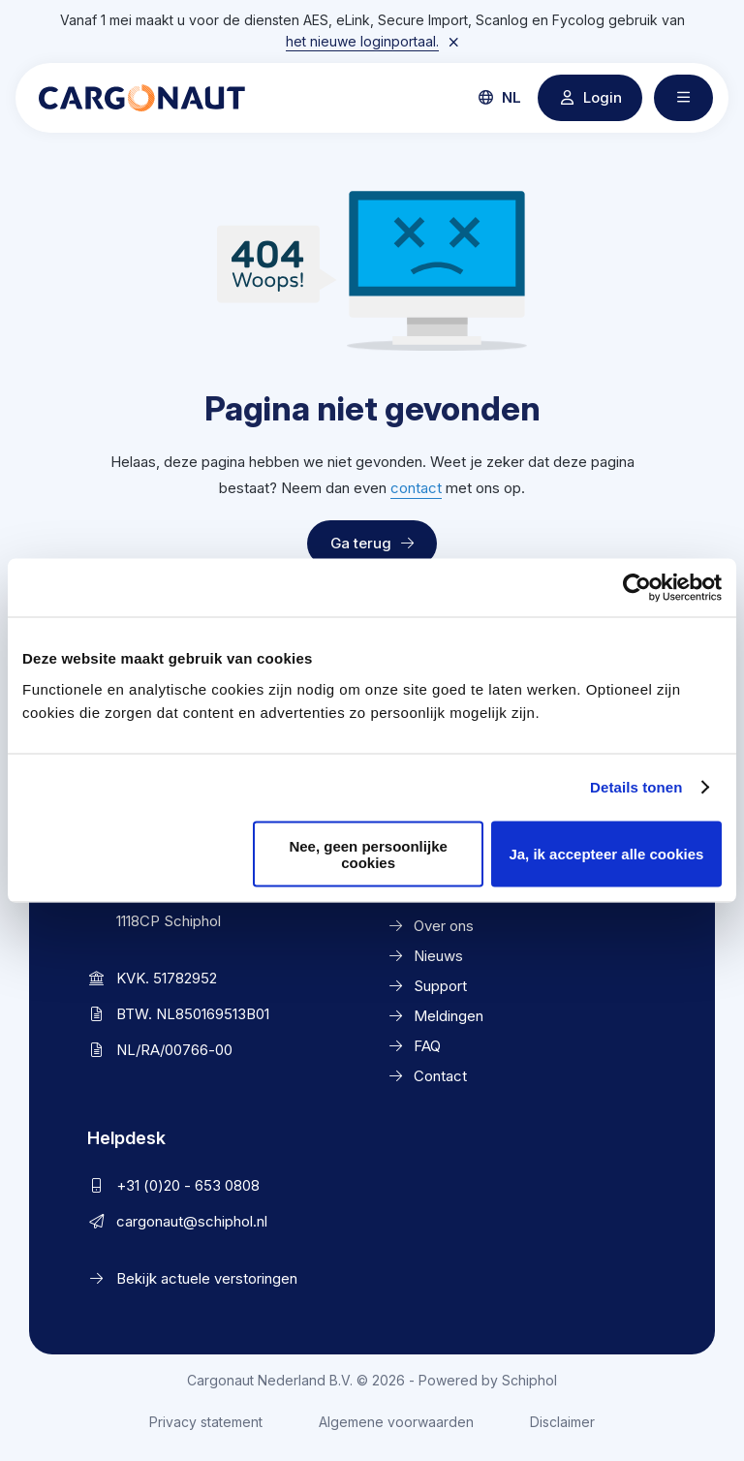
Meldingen (448, 1016)
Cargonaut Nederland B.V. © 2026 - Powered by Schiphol (372, 1380)
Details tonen (636, 787)
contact (416, 488)
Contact (440, 1076)
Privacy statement (206, 1422)
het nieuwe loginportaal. (362, 41)
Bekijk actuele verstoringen (206, 1278)
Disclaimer (562, 1422)
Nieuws (438, 956)
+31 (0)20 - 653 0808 (188, 1185)
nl (500, 97)
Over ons (444, 926)
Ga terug (372, 543)
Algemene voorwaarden (396, 1422)
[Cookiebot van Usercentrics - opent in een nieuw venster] (637, 588)
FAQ (427, 1046)
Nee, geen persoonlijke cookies (368, 853)
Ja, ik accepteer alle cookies (606, 854)
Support (440, 986)
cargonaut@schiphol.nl (191, 1221)
